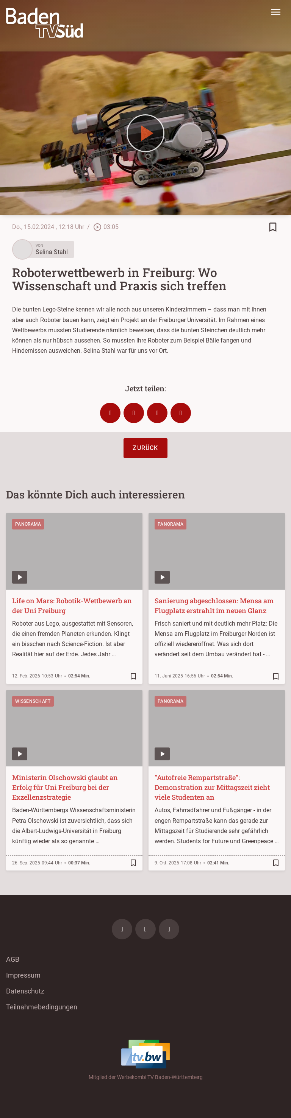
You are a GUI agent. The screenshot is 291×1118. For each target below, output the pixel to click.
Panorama (28, 524)
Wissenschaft (33, 701)
